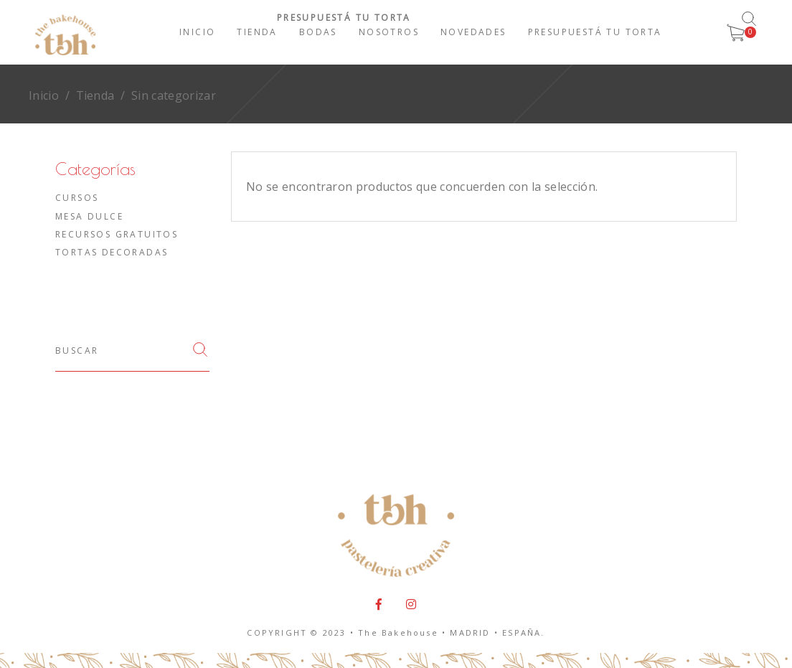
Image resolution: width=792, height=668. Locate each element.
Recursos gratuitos (116, 234)
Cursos (76, 198)
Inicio (44, 95)
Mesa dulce (89, 216)
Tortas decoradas (111, 252)
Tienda (95, 95)
